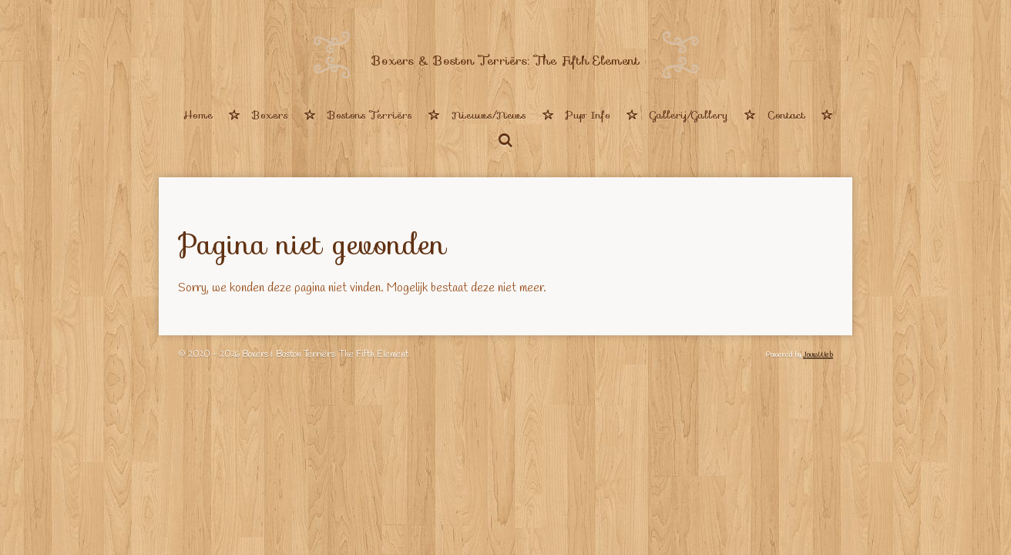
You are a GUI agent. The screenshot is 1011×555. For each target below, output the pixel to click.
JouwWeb (818, 355)
